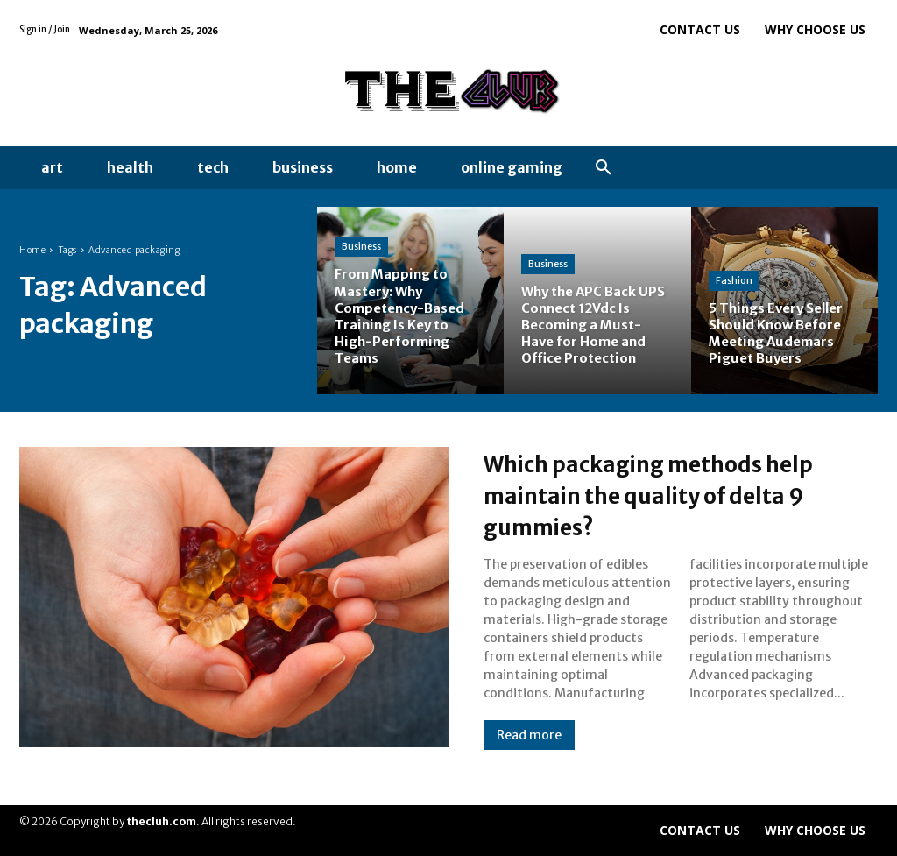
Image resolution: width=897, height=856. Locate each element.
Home (32, 250)
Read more (529, 735)
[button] (603, 168)
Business (361, 246)
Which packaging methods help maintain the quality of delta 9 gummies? (660, 494)
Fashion (734, 280)
